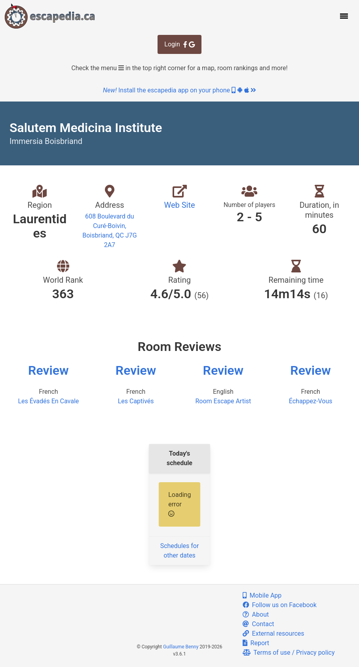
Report (256, 643)
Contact (258, 624)
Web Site (179, 205)
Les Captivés (136, 401)
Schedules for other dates (179, 550)
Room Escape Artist (223, 401)
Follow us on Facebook (280, 605)
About (256, 614)
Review (48, 370)
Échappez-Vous (310, 401)
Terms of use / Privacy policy (289, 652)
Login (179, 44)
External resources (273, 633)
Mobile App (262, 595)
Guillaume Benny (180, 647)
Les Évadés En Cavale (48, 401)
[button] (343, 16)
